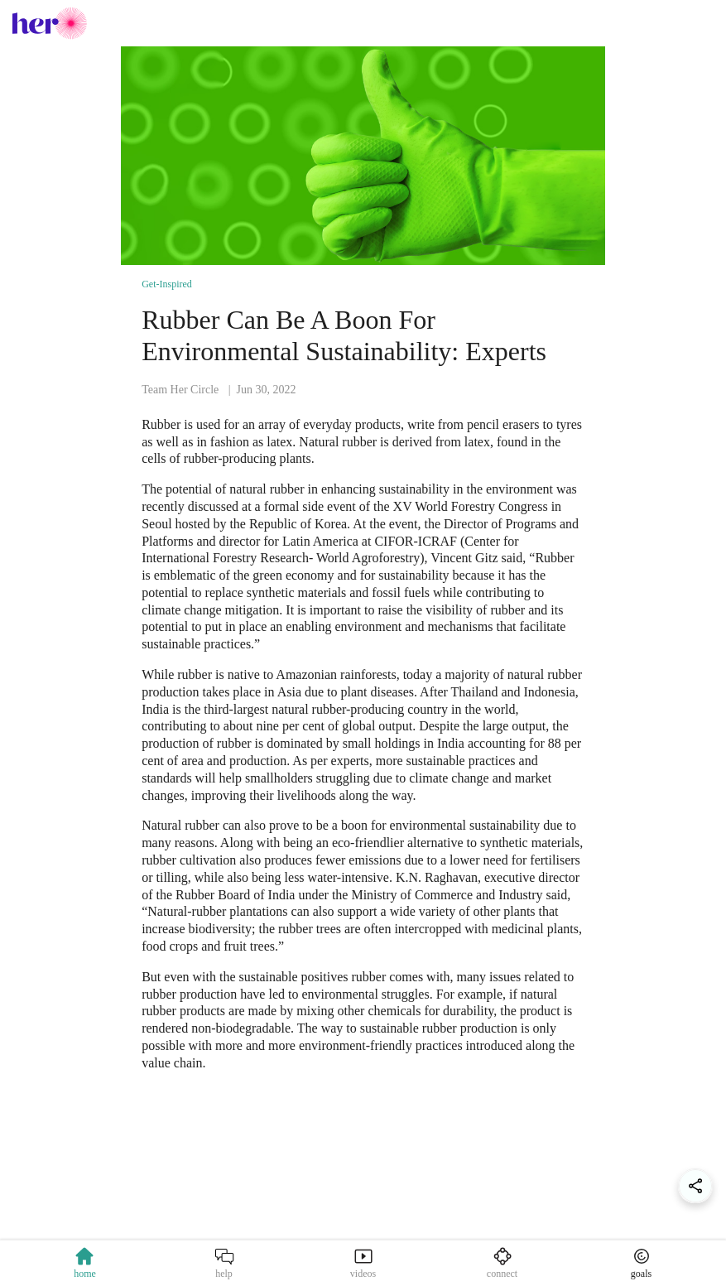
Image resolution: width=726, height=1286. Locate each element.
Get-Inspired (167, 284)
